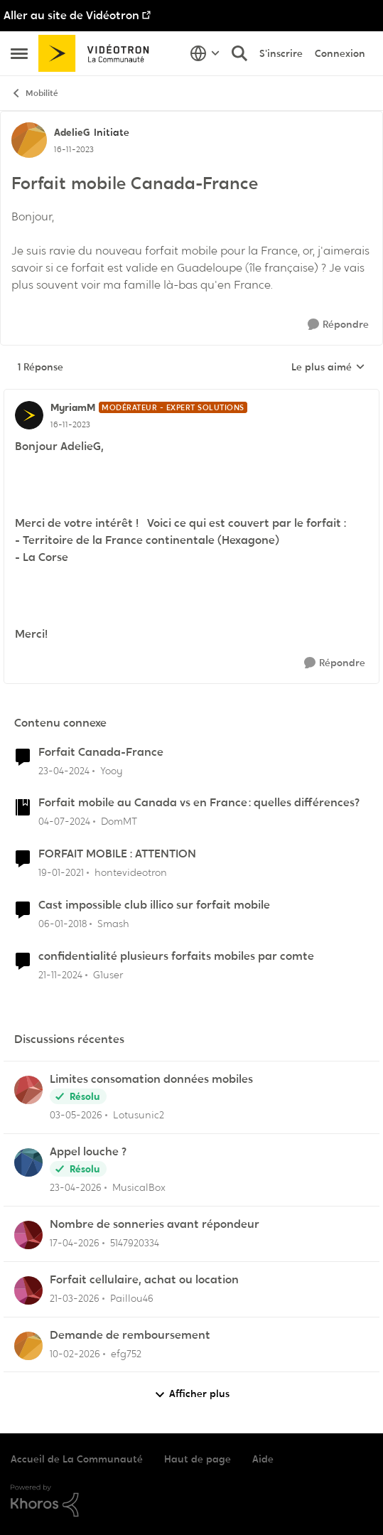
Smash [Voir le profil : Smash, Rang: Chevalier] (113, 923)
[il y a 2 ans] (64, 770)
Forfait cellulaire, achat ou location (144, 1280)
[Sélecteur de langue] (205, 53)
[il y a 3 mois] (76, 1187)
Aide (263, 1459)
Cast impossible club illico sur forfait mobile (154, 905)
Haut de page (197, 1459)
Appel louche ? (88, 1152)
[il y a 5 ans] (61, 872)
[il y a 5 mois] (75, 1353)
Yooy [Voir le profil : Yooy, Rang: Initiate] (111, 770)
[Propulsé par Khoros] (191, 1501)
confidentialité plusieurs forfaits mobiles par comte (176, 956)
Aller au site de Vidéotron (71, 15)
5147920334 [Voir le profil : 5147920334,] (134, 1242)
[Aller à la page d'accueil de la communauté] (98, 53)
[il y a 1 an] (60, 975)
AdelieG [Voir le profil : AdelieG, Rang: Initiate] (72, 132)
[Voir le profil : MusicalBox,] (28, 1162)
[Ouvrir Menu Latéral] (19, 53)
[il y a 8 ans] (62, 923)
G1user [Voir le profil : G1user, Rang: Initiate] (108, 974)
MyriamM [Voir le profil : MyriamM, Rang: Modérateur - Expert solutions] (72, 407)
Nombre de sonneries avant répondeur (154, 1224)
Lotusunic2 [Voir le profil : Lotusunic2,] (138, 1114)
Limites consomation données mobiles (151, 1079)
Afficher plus (192, 1394)
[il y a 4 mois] (74, 1298)
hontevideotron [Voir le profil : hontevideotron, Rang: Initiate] (131, 872)
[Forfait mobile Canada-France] (70, 424)
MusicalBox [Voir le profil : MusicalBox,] (139, 1187)
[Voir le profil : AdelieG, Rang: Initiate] (29, 140)
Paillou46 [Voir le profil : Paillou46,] (131, 1298)
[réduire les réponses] (191, 396)
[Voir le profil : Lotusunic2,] (28, 1090)
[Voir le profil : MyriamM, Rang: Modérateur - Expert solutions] (29, 415)
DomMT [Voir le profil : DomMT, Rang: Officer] (119, 821)
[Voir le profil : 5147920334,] (28, 1235)
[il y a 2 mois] (76, 1115)
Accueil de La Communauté (77, 1459)
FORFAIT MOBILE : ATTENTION (117, 854)
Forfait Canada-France (100, 752)
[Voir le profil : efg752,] (28, 1346)
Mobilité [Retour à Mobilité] (34, 93)
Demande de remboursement (130, 1335)
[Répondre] (338, 324)
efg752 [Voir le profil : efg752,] (126, 1353)
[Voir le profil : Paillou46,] (28, 1290)
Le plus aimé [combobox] (328, 367)
